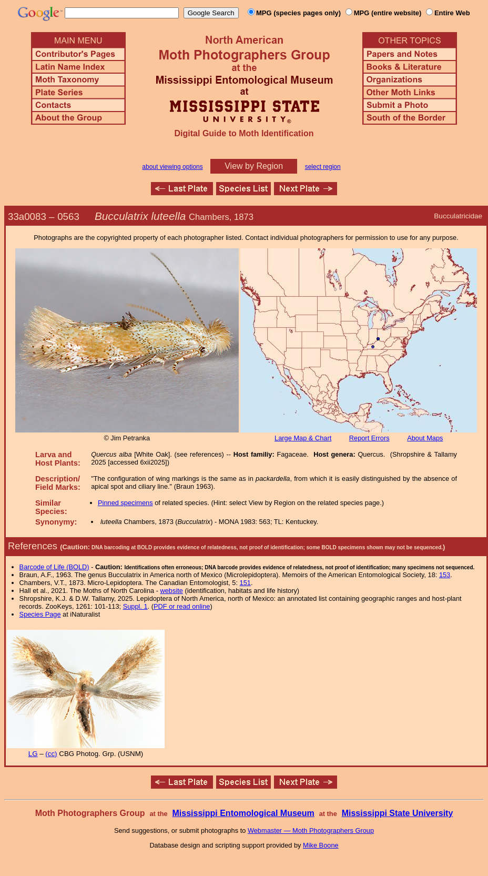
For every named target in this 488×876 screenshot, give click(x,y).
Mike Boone (321, 845)
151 (245, 583)
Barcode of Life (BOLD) (54, 567)
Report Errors (369, 438)
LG (33, 754)
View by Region (254, 166)
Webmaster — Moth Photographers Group (311, 830)
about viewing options (172, 166)
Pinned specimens (125, 503)
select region (323, 166)
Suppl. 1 (135, 606)
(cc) (51, 754)
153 (444, 575)
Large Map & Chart (302, 438)
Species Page (40, 614)
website (171, 591)
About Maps (425, 438)
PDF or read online (182, 606)
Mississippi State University (397, 813)
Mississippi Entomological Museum (243, 813)
